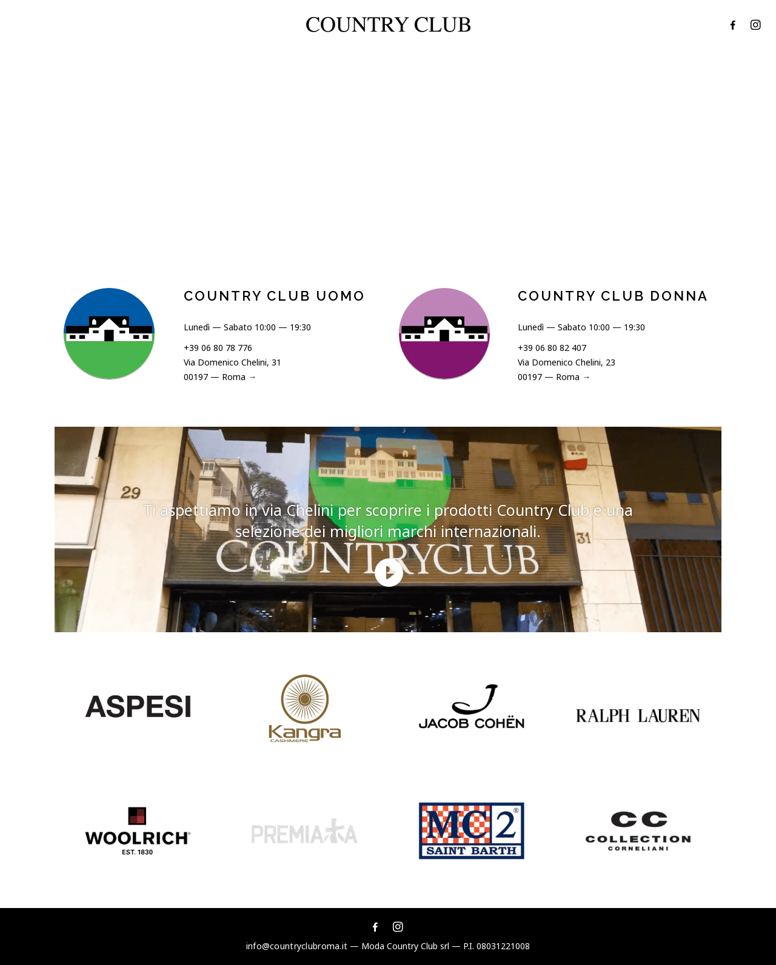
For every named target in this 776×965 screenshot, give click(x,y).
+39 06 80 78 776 (218, 347)
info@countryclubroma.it (296, 946)
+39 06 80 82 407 (552, 347)
